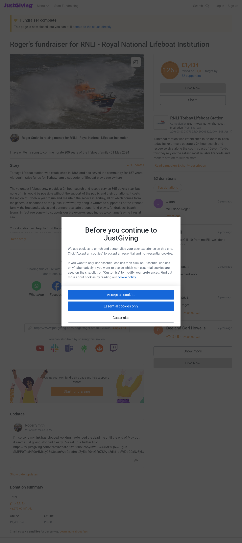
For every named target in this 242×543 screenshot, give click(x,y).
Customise (121, 318)
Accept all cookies (121, 295)
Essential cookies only (121, 306)
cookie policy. (127, 277)
